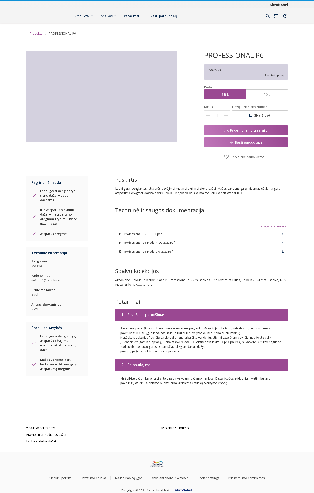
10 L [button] (267, 94)
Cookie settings (208, 478)
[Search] (267, 16)
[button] (285, 16)
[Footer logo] (157, 464)
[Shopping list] (276, 16)
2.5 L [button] (225, 94)
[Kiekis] (217, 115)
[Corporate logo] (279, 4)
